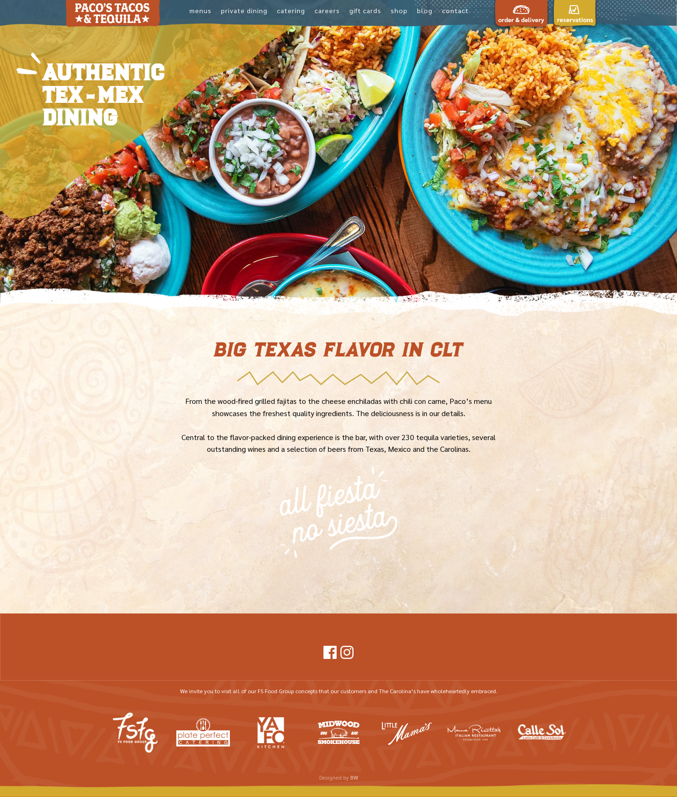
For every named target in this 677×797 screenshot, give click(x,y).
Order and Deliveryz (521, 57)
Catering (291, 10)
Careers (327, 10)
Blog (425, 10)
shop (399, 10)
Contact (455, 10)
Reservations (574, 52)
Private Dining (244, 10)
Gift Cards (365, 10)
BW (354, 777)
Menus (200, 10)
